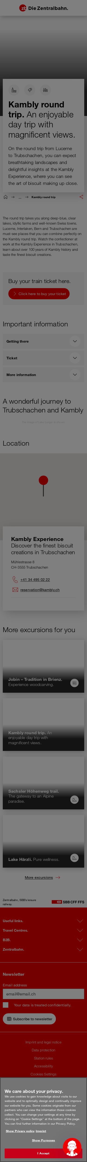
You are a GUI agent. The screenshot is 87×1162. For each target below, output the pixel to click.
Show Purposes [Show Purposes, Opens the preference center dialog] (43, 1140)
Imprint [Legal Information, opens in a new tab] (41, 1131)
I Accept (43, 1153)
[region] (43, 1119)
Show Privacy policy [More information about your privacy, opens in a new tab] (20, 1131)
